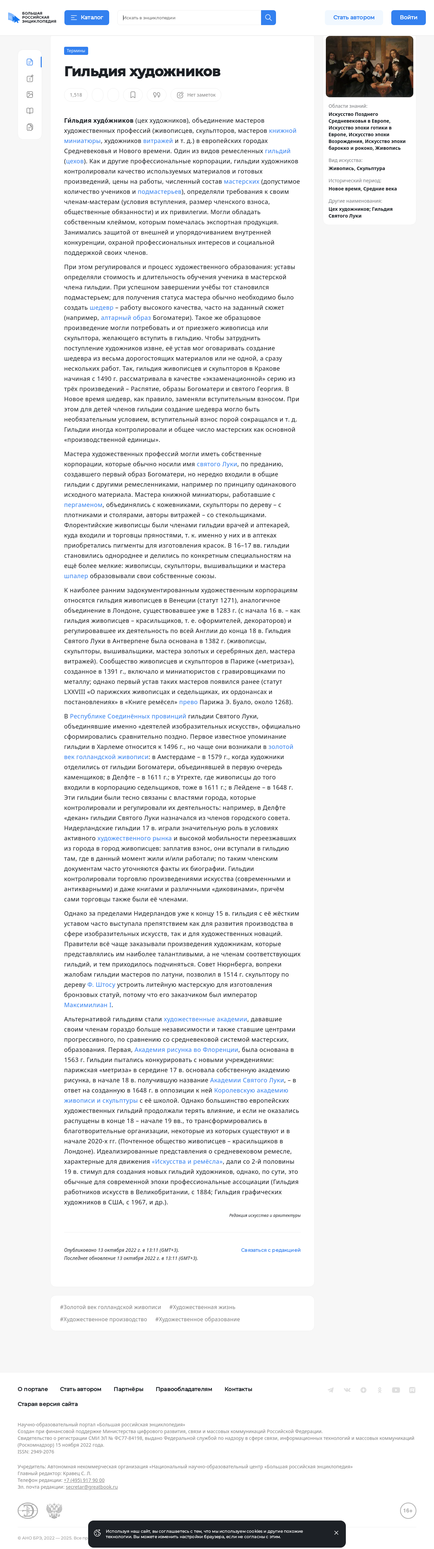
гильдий (278, 167)
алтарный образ (126, 334)
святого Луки (217, 480)
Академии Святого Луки (247, 1097)
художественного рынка (135, 855)
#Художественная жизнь (202, 1323)
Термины (76, 67)
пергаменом (83, 521)
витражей (158, 157)
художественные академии (205, 1036)
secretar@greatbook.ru (92, 1487)
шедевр (101, 324)
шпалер (76, 592)
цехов (75, 178)
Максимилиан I (88, 1021)
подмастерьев (159, 208)
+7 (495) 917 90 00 (84, 1480)
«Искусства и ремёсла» (187, 1178)
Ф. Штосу (101, 1001)
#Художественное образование (197, 1336)
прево (188, 718)
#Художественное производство (103, 1336)
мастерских (241, 198)
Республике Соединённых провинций (128, 733)
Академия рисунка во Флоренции (186, 1066)
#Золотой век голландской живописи (110, 1323)
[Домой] (32, 18)
